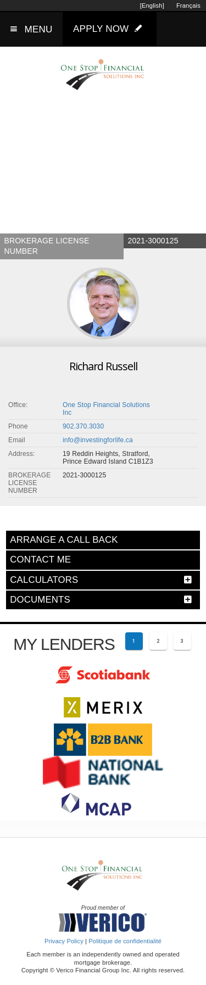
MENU (39, 29)
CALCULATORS (44, 580)
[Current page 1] (134, 641)
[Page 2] (158, 641)
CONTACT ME (40, 559)
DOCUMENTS (40, 599)
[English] (152, 5)
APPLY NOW (110, 28)
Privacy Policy (63, 941)
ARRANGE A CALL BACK (64, 540)
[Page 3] (182, 641)
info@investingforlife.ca (98, 440)
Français (188, 5)
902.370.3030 (83, 426)
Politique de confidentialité (125, 941)
